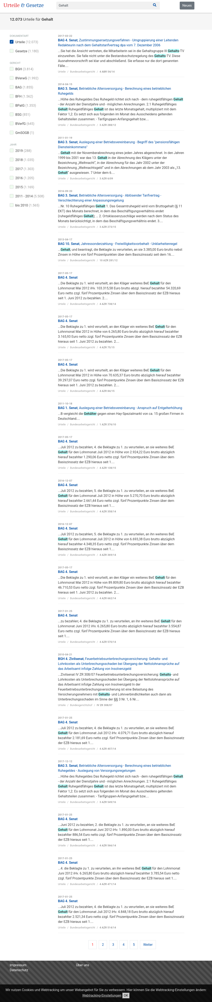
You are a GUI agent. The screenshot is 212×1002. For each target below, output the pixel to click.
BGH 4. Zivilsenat (118, 664)
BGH (24, 69)
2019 (23, 151)
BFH (24, 96)
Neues (187, 5)
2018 (24, 160)
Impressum (18, 965)
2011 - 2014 (29, 196)
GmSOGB (24, 133)
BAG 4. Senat (68, 277)
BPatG (25, 105)
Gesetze (27, 51)
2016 (24, 178)
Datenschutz (19, 970)
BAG (24, 87)
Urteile (26, 42)
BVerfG (24, 124)
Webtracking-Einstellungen (101, 995)
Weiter (148, 945)
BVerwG (27, 78)
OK (126, 995)
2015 (24, 187)
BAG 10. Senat (117, 244)
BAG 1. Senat (120, 408)
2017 (24, 169)
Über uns (82, 965)
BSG (22, 115)
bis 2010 (27, 205)
